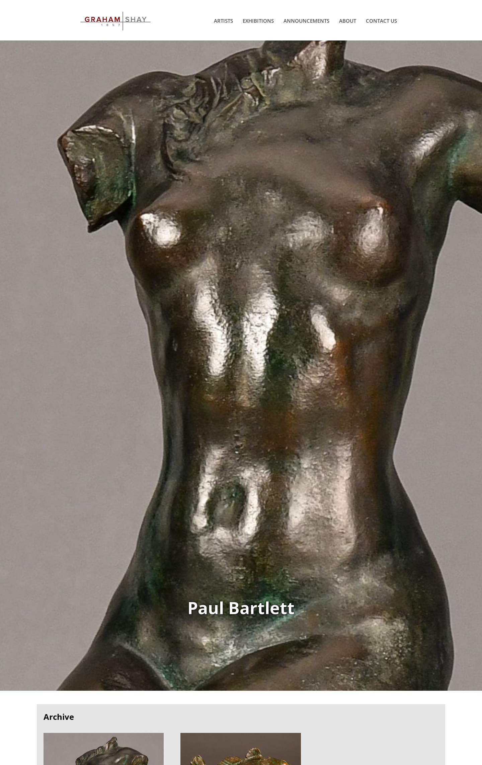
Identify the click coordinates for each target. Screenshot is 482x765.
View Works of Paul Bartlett (241, 365)
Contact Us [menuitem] (381, 20)
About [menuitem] (347, 20)
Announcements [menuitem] (306, 20)
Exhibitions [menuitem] (258, 20)
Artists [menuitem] (223, 20)
